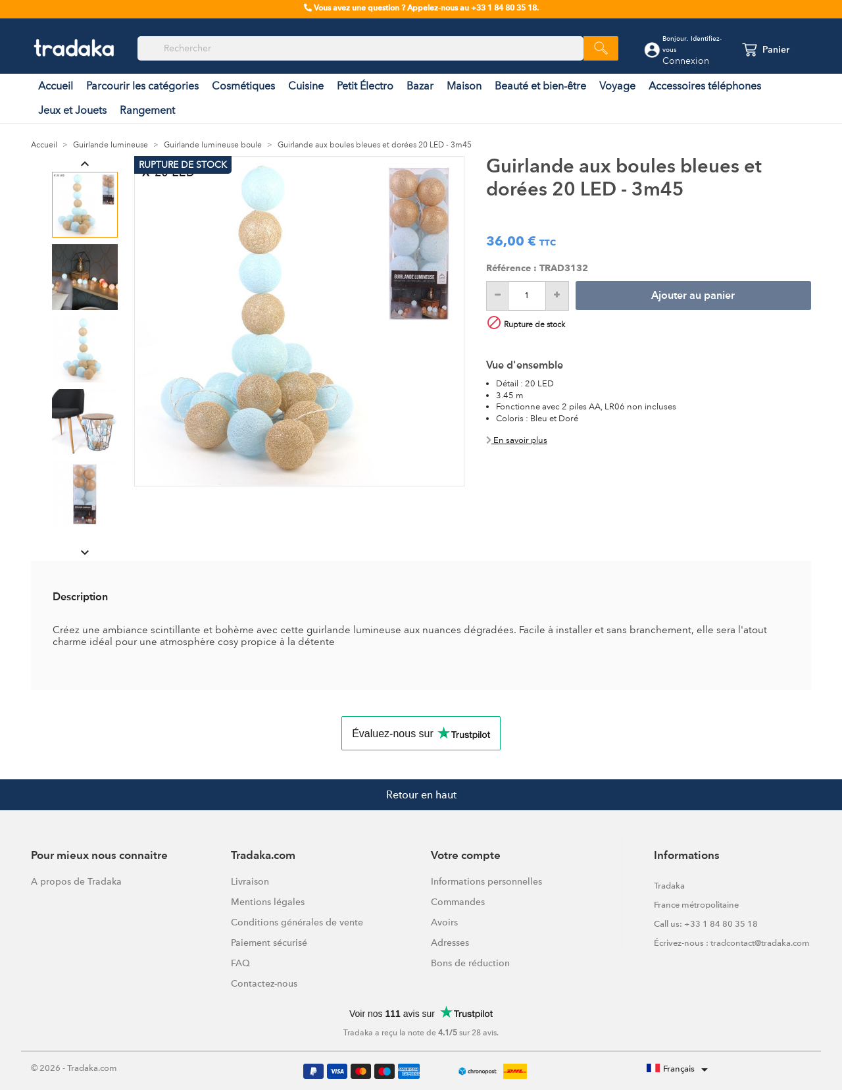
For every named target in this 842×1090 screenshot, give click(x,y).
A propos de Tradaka (76, 881)
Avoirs (444, 922)
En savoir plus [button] (516, 440)
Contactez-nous (264, 983)
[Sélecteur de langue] (679, 1069)
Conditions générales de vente (297, 922)
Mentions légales (268, 901)
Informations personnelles (486, 881)
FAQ (240, 963)
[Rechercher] (360, 48)
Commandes (458, 901)
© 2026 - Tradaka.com (74, 1068)
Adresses (450, 942)
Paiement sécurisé (269, 942)
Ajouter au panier (693, 296)
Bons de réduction (470, 963)
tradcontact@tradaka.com (760, 943)
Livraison (250, 881)
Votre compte (466, 856)
